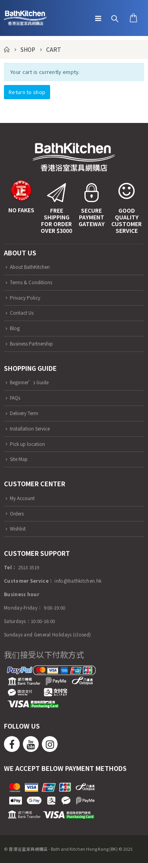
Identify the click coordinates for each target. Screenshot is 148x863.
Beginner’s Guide (29, 382)
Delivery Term (24, 413)
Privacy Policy (25, 297)
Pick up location (27, 443)
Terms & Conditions (31, 282)
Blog (15, 328)
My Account (22, 498)
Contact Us (22, 312)
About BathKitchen (30, 266)
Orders (17, 513)
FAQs (15, 397)
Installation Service (30, 428)
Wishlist (18, 528)
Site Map (19, 458)
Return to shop (27, 92)
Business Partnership (31, 343)
